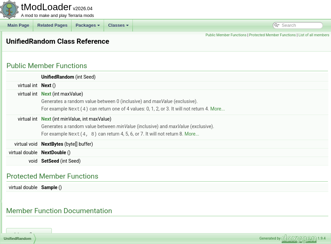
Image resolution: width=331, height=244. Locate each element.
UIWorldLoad (34, 61)
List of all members (313, 42)
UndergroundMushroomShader (50, 113)
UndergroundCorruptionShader (50, 98)
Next (131, 94)
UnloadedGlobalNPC (41, 172)
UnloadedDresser (38, 158)
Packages (88, 25)
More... (302, 108)
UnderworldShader (39, 120)
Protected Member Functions (304, 35)
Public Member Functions (257, 35)
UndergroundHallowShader (46, 105)
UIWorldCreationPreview (44, 46)
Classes (118, 25)
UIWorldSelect (35, 68)
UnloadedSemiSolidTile (43, 210)
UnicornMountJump (40, 128)
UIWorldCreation (37, 38)
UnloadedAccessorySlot (43, 143)
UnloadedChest (36, 150)
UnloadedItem (35, 180)
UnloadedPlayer (36, 195)
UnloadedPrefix (36, 202)
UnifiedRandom (36, 135)
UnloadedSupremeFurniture (47, 225)
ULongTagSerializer (40, 76)
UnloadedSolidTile (38, 217)
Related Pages (52, 25)
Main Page (18, 25)
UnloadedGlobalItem (40, 165)
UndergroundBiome (40, 90)
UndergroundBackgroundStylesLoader (56, 83)
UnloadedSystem (37, 232)
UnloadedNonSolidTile (42, 187)
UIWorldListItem (36, 53)
